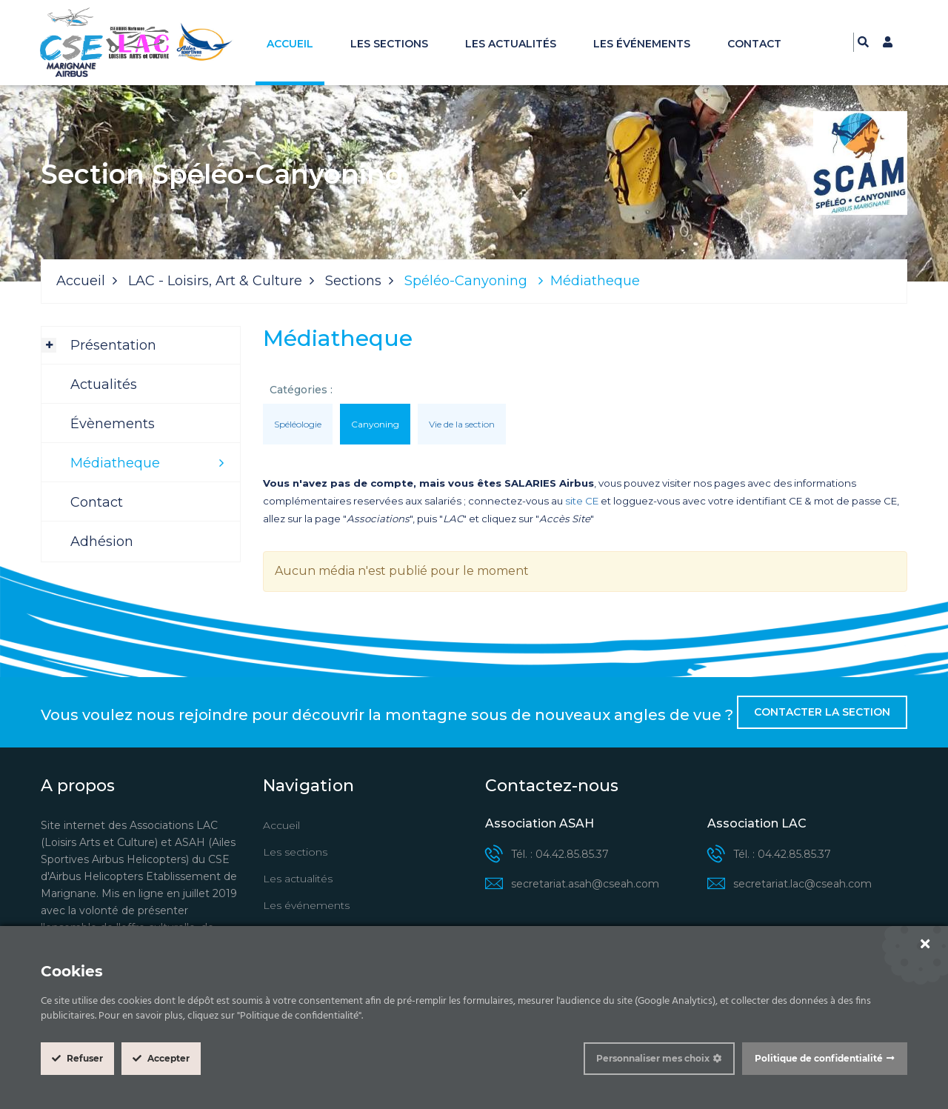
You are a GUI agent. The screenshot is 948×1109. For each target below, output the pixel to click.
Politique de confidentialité (819, 1058)
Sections (353, 281)
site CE (581, 501)
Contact (754, 43)
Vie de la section (462, 424)
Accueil (290, 43)
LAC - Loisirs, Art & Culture (215, 281)
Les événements (641, 43)
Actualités (103, 384)
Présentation (113, 345)
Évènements (112, 424)
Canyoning (375, 424)
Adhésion (101, 541)
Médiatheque (115, 463)
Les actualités (510, 43)
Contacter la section (822, 712)
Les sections (389, 43)
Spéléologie (297, 424)
